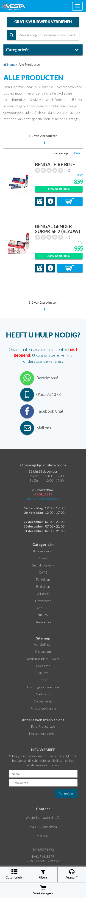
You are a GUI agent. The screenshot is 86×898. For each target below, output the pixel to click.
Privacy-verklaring (43, 708)
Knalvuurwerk (43, 551)
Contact (43, 680)
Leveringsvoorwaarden (43, 687)
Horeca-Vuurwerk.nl (43, 733)
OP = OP (43, 608)
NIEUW (43, 615)
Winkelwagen (43, 890)
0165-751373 (48, 394)
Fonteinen (43, 579)
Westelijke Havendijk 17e (43, 817)
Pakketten (43, 586)
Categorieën (15, 874)
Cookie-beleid (43, 701)
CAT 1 (43, 572)
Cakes (43, 558)
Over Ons (43, 666)
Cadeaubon (43, 651)
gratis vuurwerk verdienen (43, 21)
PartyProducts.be (43, 726)
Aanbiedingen (43, 644)
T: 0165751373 (43, 850)
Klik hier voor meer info (43, 499)
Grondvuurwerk (43, 565)
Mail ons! (43, 836)
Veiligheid (43, 594)
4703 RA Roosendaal (43, 827)
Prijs (77, 153)
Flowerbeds (43, 601)
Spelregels (43, 694)
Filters (43, 874)
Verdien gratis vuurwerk (43, 659)
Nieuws (43, 673)
